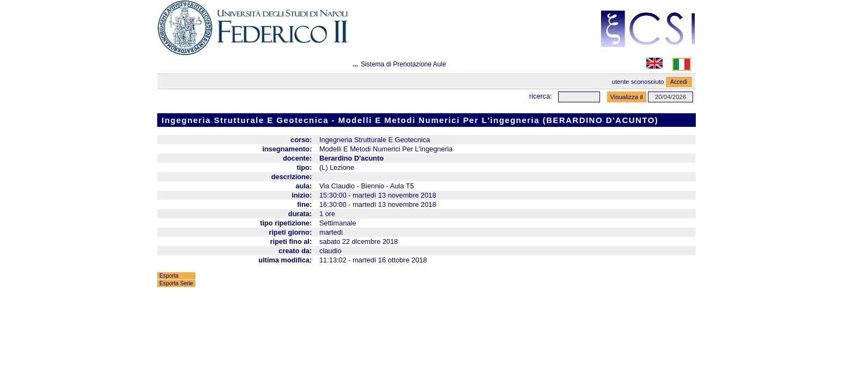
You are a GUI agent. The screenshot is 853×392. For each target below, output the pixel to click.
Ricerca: (540, 96)
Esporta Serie (176, 283)
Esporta (168, 276)
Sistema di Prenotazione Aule (403, 64)
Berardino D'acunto (351, 158)
